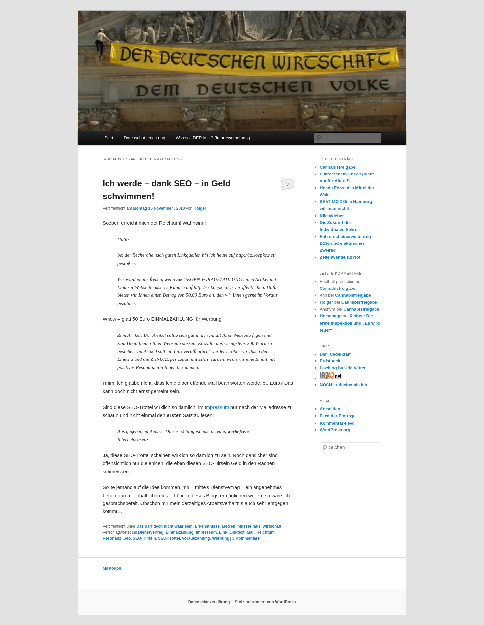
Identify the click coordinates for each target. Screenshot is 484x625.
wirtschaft (272, 526)
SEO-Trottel (169, 538)
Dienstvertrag (150, 532)
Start (108, 137)
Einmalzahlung (180, 532)
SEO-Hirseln (144, 538)
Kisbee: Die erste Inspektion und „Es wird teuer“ (350, 322)
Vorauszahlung (196, 538)
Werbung (220, 538)
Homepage (330, 315)
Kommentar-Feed (337, 423)
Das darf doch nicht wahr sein (164, 526)
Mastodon (112, 568)
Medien (228, 526)
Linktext (237, 532)
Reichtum (265, 532)
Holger (200, 208)
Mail (250, 532)
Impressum (217, 407)
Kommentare (246, 538)
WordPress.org (335, 430)
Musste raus (249, 526)
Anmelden (330, 408)
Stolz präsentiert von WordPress (265, 602)
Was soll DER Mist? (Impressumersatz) (213, 137)
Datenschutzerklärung (144, 137)
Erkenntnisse (207, 526)
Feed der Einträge (338, 415)
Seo (127, 538)
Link (223, 532)
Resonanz (112, 538)
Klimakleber (332, 215)
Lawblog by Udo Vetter (343, 367)
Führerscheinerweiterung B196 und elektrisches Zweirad (345, 243)
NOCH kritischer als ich (343, 384)
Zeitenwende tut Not (340, 257)
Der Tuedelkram (335, 354)
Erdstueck (330, 361)
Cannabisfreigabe (337, 167)
